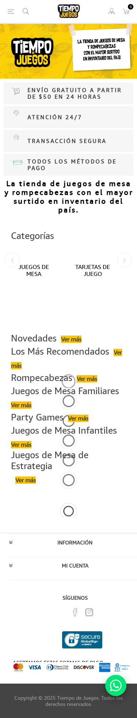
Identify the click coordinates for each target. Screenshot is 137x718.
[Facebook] (75, 612)
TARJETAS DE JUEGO (92, 270)
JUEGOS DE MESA (34, 270)
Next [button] (124, 260)
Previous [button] (12, 260)
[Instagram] (89, 612)
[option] (39, 296)
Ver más (71, 339)
